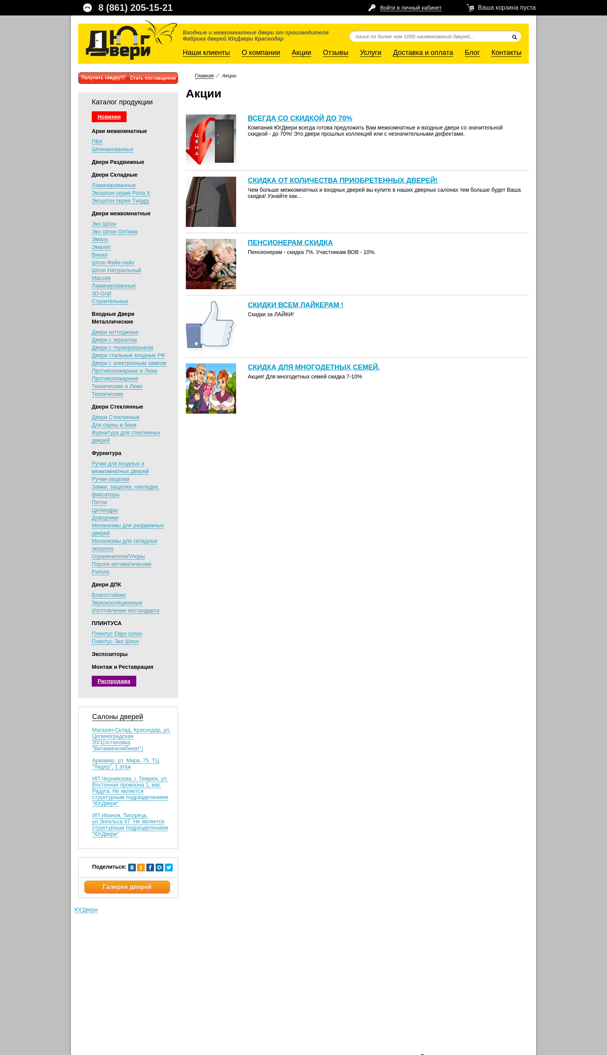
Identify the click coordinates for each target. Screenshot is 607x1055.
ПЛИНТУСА (107, 623)
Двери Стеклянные (117, 407)
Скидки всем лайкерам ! (295, 305)
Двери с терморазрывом (122, 347)
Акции (301, 52)
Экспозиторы (110, 654)
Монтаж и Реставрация (122, 667)
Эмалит (101, 247)
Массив (101, 278)
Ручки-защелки (110, 479)
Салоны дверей (117, 717)
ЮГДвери (86, 910)
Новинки (109, 117)
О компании (261, 52)
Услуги (370, 52)
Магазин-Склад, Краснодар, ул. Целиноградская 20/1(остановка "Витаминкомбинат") (131, 739)
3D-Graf (101, 293)
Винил (100, 255)
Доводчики (105, 518)
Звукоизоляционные (117, 603)
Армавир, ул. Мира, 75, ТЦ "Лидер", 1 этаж (125, 763)
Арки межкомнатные (119, 131)
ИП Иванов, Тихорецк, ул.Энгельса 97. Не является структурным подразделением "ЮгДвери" (130, 824)
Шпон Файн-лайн (113, 262)
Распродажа (114, 681)
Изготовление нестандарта (125, 610)
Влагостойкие (109, 595)
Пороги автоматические (121, 564)
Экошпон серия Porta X (121, 193)
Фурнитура (106, 453)
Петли (99, 502)
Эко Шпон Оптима (114, 231)
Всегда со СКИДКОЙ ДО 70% (300, 118)
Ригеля (100, 572)
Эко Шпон (104, 224)
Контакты (506, 52)
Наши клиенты (206, 52)
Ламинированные (114, 185)
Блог (472, 52)
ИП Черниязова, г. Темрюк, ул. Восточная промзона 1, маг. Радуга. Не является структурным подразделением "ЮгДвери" (130, 790)
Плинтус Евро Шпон (117, 634)
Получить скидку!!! (103, 77)
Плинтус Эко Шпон (115, 641)
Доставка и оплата (423, 52)
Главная (204, 75)
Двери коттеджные (115, 332)
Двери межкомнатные (121, 213)
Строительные (110, 301)
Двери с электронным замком (129, 363)
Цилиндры (105, 510)
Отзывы (335, 52)
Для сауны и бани (114, 425)
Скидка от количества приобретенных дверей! (342, 180)
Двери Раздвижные (118, 162)
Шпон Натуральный (116, 270)
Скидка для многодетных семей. (314, 367)
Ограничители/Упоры (118, 556)
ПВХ (97, 141)
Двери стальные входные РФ (128, 355)
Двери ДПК (106, 584)
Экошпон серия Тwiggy (120, 201)
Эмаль (100, 239)
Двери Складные (114, 175)
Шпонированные (113, 149)
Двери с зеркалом (114, 340)
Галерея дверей (127, 887)
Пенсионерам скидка (290, 243)
